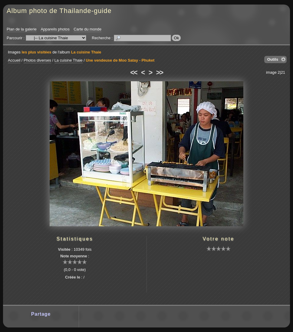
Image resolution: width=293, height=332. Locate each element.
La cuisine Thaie (86, 52)
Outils (272, 59)
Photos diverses (37, 60)
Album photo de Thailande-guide (59, 11)
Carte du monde (87, 29)
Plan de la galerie (22, 29)
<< (133, 72)
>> (159, 72)
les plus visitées (36, 52)
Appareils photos (55, 29)
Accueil (14, 60)
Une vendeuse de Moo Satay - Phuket (120, 60)
